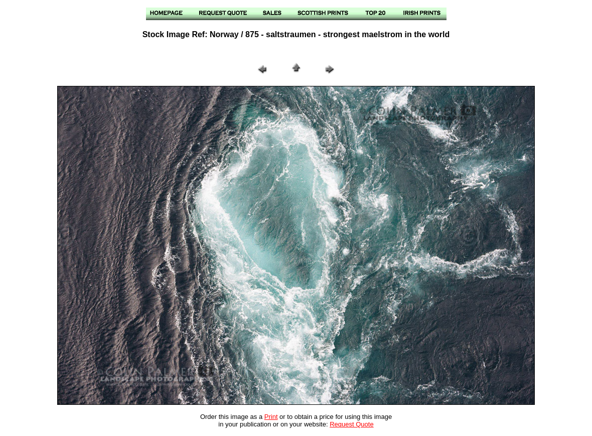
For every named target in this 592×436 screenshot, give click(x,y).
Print (271, 416)
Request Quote (351, 424)
